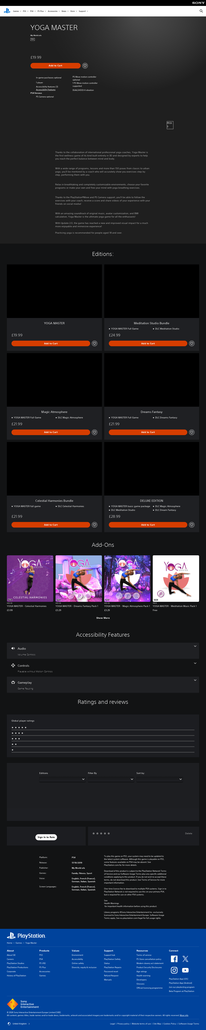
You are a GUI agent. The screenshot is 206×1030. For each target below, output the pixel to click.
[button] (46, 89)
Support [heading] (108, 950)
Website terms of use (141, 1023)
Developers (142, 979)
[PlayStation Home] (7, 11)
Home (9, 942)
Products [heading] (44, 950)
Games (16, 11)
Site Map (157, 1023)
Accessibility (77, 959)
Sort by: (141, 773)
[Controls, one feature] (103, 668)
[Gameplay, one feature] (103, 685)
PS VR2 (42, 963)
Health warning (143, 975)
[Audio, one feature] (103, 651)
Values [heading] (75, 950)
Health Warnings (111, 903)
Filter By (92, 773)
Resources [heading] (142, 950)
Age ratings (142, 971)
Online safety (78, 963)
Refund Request (111, 975)
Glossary (140, 983)
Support (82, 11)
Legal (112, 1023)
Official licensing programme (150, 987)
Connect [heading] (173, 950)
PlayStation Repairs (112, 967)
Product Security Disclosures (149, 967)
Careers (10, 959)
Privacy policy (123, 1023)
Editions (43, 773)
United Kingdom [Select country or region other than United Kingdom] (19, 1023)
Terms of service (144, 955)
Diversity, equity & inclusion (84, 967)
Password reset (111, 971)
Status (107, 963)
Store (72, 11)
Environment (77, 955)
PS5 (24, 11)
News (64, 11)
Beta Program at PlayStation (181, 991)
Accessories (53, 11)
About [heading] (10, 950)
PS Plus (41, 11)
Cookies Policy (169, 1023)
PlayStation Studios (15, 963)
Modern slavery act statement (150, 963)
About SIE (11, 955)
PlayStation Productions (17, 967)
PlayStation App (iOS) (178, 978)
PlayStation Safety (112, 959)
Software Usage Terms (188, 1023)
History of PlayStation (16, 975)
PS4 (31, 11)
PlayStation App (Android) (180, 983)
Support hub (109, 955)
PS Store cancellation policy (149, 959)
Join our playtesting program (182, 987)
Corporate (11, 971)
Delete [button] (188, 833)
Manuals (108, 979)
